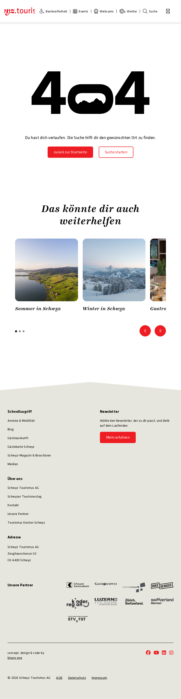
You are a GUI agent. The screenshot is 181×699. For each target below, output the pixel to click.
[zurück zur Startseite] (70, 152)
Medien (13, 464)
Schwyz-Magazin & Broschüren (29, 455)
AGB (59, 678)
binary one (15, 658)
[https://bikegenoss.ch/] (162, 587)
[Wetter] (129, 11)
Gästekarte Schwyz (21, 446)
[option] (46, 276)
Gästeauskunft (18, 438)
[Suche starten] (116, 152)
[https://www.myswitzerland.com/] (162, 603)
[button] (16, 331)
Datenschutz (77, 678)
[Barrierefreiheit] (54, 11)
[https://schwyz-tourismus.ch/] (19, 11)
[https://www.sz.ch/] (134, 587)
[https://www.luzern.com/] (106, 603)
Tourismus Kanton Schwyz (26, 522)
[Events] (81, 11)
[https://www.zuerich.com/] (134, 603)
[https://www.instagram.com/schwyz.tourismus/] (171, 653)
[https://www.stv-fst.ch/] (78, 619)
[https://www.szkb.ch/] (78, 587)
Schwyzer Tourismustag (24, 496)
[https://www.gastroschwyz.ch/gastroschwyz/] (106, 587)
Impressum (99, 678)
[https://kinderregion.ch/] (78, 603)
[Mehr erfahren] (118, 437)
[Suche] (150, 11)
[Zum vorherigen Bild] (145, 330)
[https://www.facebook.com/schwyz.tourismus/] (148, 653)
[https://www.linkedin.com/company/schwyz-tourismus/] (164, 653)
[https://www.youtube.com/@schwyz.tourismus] (156, 653)
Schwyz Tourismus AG (23, 488)
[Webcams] (105, 11)
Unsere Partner (18, 514)
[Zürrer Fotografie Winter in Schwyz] (114, 276)
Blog (11, 429)
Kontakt (13, 505)
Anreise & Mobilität (21, 420)
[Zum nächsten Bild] (160, 330)
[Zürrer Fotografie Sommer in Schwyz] (46, 276)
